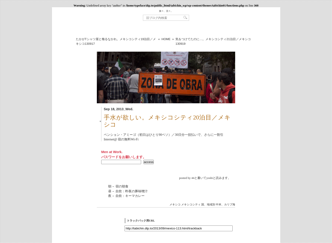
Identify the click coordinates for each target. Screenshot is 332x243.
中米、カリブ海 (225, 204)
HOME (166, 39)
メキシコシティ (191, 204)
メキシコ (175, 204)
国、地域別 (208, 204)
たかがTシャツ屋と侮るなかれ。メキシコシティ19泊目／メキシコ (116, 41)
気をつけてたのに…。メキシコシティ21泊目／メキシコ (213, 41)
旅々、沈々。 (166, 11)
